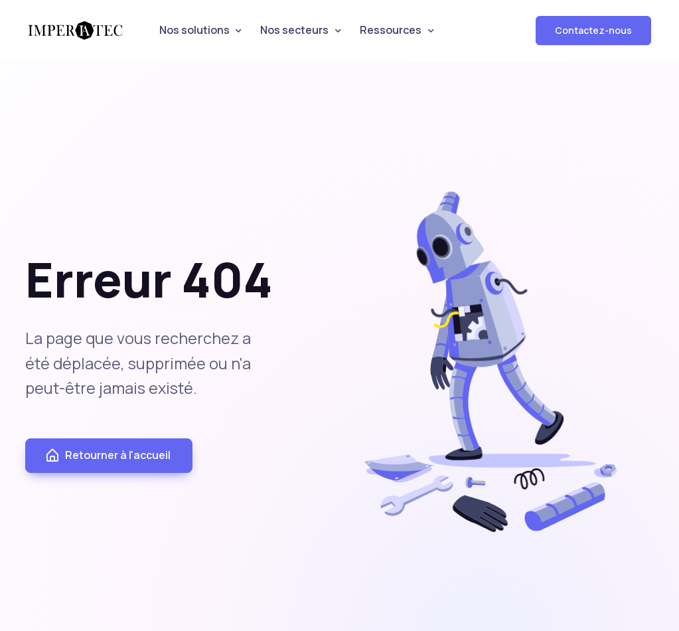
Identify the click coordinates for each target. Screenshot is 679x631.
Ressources (390, 30)
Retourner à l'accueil (107, 456)
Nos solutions (194, 30)
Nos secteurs (294, 30)
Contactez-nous (593, 30)
